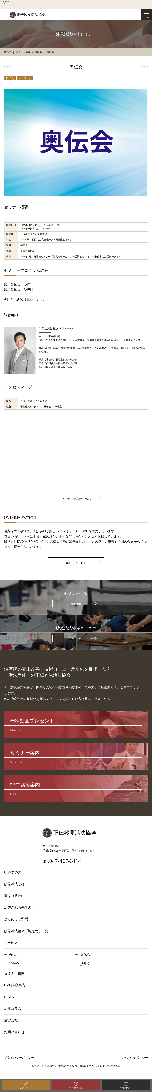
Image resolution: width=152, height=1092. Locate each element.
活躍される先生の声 (19, 907)
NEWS (9, 997)
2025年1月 (25, 78)
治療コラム (12, 1009)
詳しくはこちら (76, 563)
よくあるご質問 (16, 919)
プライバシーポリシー (19, 1057)
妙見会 (85, 964)
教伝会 (14, 954)
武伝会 (14, 964)
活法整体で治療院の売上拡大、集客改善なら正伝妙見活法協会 (80, 1066)
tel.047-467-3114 (61, 861)
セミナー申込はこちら (76, 499)
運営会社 (11, 1020)
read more (76, 603)
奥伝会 (10, 78)
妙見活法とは (14, 884)
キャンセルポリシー (134, 1057)
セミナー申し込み (26, 1088)
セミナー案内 (14, 973)
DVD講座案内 (14, 985)
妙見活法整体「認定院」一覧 (26, 931)
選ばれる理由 (14, 896)
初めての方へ (14, 872)
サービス (11, 943)
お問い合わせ (126, 1088)
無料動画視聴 (76, 1088)
